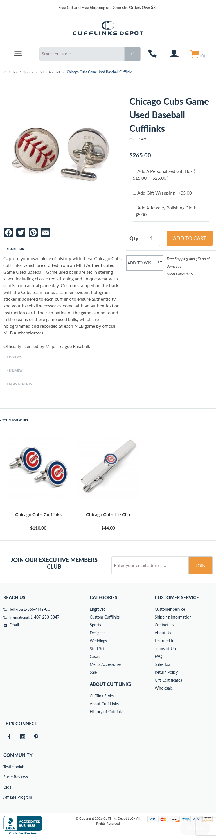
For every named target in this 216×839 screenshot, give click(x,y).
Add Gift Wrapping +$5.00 (162, 192)
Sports (28, 72)
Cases (95, 656)
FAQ (158, 656)
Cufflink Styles (102, 695)
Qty (133, 238)
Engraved (98, 609)
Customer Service (170, 609)
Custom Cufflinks (105, 617)
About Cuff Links (104, 703)
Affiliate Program (7, 797)
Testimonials (7, 766)
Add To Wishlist (144, 262)
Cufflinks (10, 72)
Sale (93, 672)
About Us (163, 632)
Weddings (98, 640)
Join (200, 565)
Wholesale (164, 688)
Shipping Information (173, 617)
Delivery (15, 370)
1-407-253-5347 (44, 617)
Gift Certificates (168, 680)
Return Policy (166, 672)
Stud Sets (98, 648)
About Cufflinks (110, 684)
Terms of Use (166, 648)
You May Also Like (15, 420)
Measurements (20, 384)
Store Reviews (7, 777)
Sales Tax (162, 664)
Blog (7, 787)
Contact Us (164, 624)
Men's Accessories (105, 664)
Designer (97, 632)
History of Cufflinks (106, 711)
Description (15, 249)
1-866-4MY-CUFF (39, 609)
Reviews (15, 357)
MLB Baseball (50, 72)
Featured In (164, 640)
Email (14, 624)
